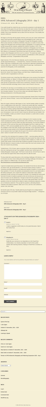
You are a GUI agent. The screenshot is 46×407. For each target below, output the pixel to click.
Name (6, 282)
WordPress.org (4, 397)
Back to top (28, 405)
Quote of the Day (5, 321)
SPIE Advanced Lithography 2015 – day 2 (23, 208)
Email (6, 288)
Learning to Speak (5, 333)
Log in (2, 389)
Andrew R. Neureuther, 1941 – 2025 (10, 327)
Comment (7, 263)
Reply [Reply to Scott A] (9, 231)
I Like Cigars (4, 324)
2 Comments (20, 23)
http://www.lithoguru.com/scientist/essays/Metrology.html (15, 162)
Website (6, 294)
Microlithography (5, 378)
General (3, 18)
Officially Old (4, 330)
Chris (13, 23)
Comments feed (5, 394)
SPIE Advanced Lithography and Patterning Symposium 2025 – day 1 (23, 355)
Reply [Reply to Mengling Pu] (9, 250)
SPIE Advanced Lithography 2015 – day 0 (23, 203)
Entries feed (4, 392)
